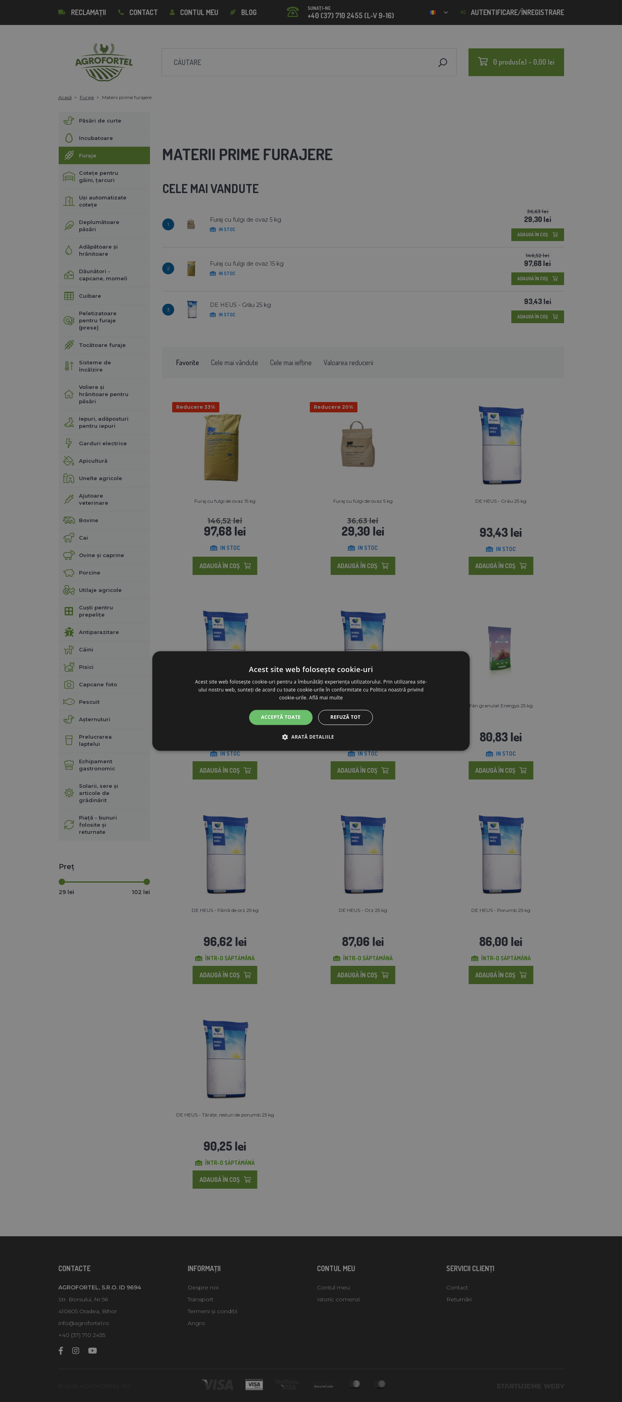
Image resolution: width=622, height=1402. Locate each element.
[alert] (311, 701)
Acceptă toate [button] (281, 717)
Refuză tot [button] (345, 717)
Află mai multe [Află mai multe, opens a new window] (326, 697)
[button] (311, 737)
